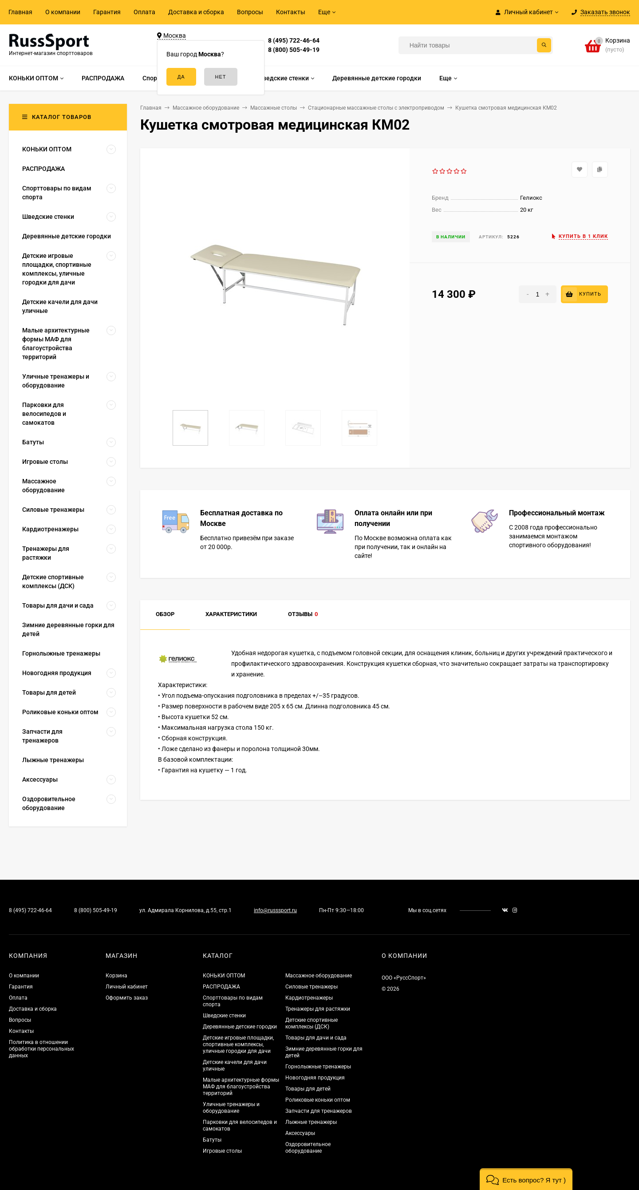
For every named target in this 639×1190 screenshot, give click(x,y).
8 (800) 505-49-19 (294, 49)
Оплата (144, 12)
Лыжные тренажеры (311, 1122)
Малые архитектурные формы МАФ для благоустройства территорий (241, 1086)
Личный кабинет (127, 987)
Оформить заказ (127, 998)
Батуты (212, 1140)
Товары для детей (308, 1089)
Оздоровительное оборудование (308, 1147)
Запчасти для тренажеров (318, 1111)
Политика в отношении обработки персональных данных (41, 1049)
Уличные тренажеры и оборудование (231, 1107)
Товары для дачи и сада (316, 1038)
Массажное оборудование (318, 976)
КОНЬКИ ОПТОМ (224, 976)
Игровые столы (222, 1151)
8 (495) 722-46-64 (294, 40)
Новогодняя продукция (315, 1078)
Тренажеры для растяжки (317, 1009)
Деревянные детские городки (240, 1027)
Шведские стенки (224, 1015)
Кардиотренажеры (309, 998)
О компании (62, 12)
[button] (526, 1179)
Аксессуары (300, 1133)
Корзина (116, 976)
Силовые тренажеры (311, 987)
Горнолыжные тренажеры (318, 1066)
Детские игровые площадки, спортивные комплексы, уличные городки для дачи (238, 1044)
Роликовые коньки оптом (317, 1100)
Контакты (290, 12)
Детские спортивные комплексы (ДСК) (311, 1023)
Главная (20, 12)
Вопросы (250, 12)
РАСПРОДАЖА (221, 987)
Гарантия (107, 12)
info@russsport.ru (275, 910)
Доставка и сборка (196, 12)
